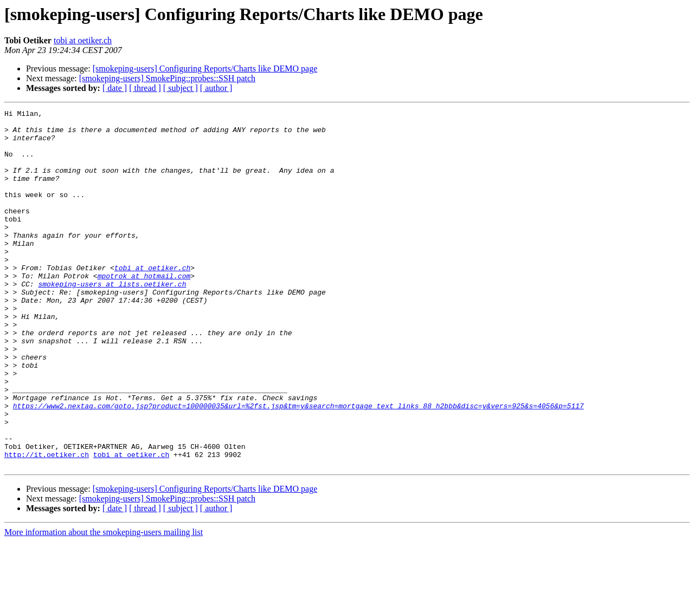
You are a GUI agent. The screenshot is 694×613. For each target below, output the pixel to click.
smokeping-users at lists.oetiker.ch (112, 319)
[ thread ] (145, 88)
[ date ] (114, 88)
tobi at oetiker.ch (83, 40)
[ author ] (216, 88)
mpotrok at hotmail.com (144, 310)
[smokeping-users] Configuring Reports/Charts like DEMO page (205, 68)
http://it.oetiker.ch (46, 524)
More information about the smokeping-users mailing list (103, 603)
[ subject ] (180, 88)
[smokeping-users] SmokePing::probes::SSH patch (167, 78)
